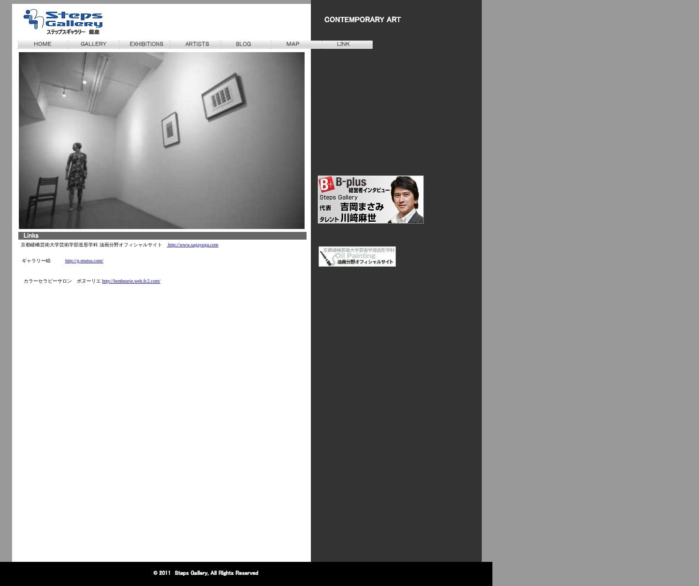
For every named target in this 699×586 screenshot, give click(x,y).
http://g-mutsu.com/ (84, 260)
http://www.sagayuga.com (193, 244)
